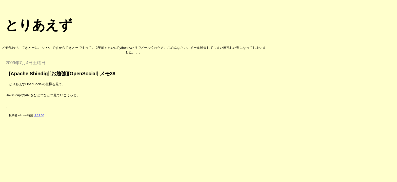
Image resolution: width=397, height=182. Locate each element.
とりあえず (38, 25)
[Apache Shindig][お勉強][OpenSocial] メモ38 (62, 73)
